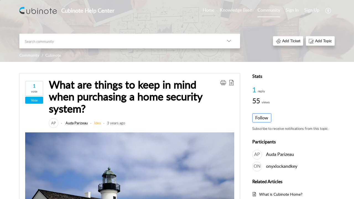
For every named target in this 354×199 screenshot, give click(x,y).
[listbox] (229, 41)
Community (268, 10)
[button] (288, 40)
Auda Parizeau (76, 123)
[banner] (177, 31)
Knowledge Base (236, 10)
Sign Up (311, 10)
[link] (53, 123)
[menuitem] (302, 10)
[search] (118, 41)
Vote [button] (34, 100)
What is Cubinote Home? (280, 194)
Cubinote (53, 55)
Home (208, 10)
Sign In (292, 10)
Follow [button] (261, 118)
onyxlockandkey (281, 166)
